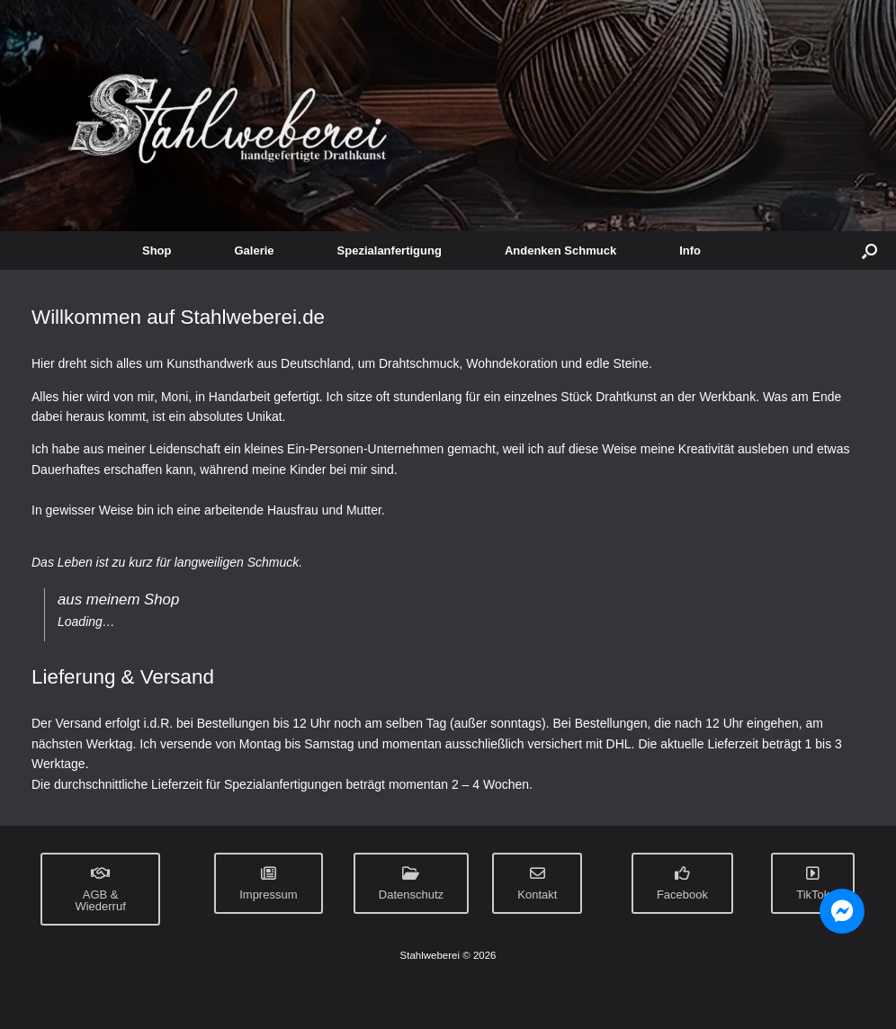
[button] (869, 250)
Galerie (254, 250)
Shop (157, 250)
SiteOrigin (484, 994)
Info (690, 250)
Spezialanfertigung (389, 250)
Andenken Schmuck (560, 250)
